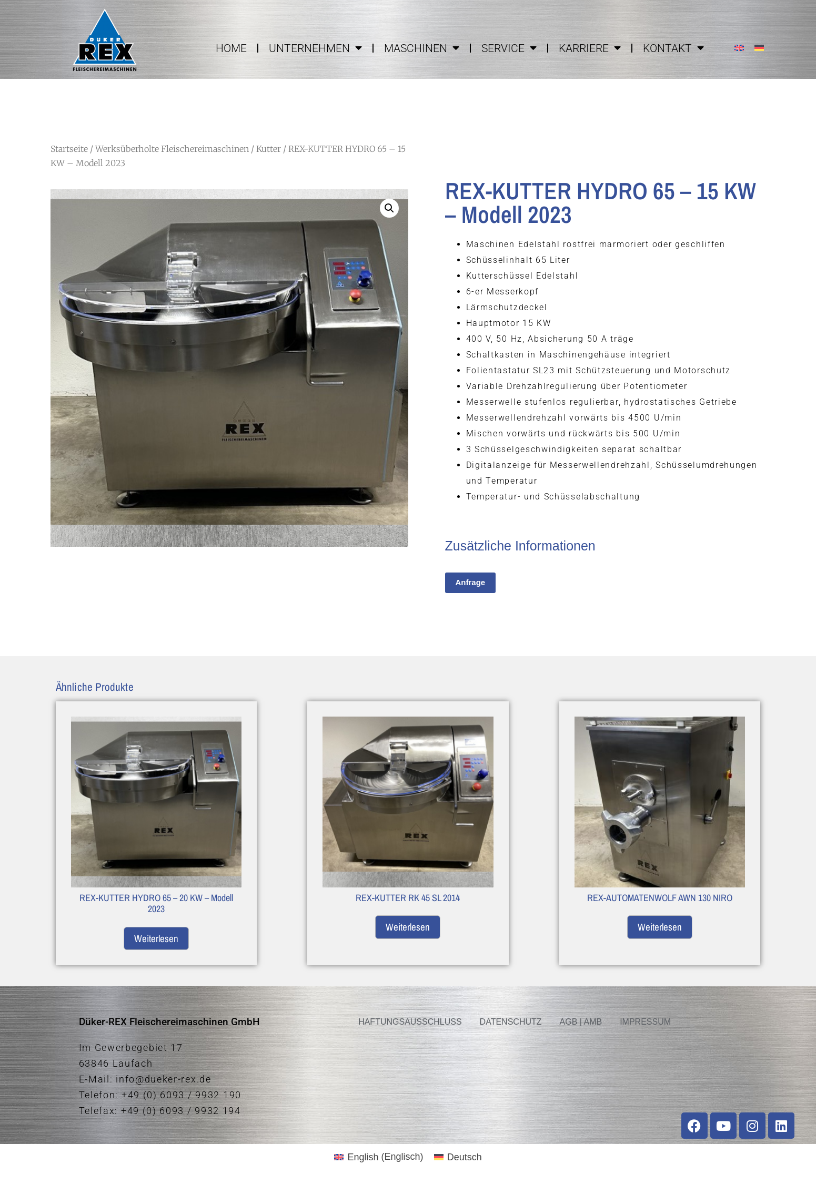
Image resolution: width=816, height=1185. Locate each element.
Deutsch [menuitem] (464, 1157)
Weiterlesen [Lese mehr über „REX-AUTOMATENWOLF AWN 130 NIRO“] (660, 927)
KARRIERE (590, 48)
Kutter (268, 149)
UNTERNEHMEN (315, 48)
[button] (389, 208)
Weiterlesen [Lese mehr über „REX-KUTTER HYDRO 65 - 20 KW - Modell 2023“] (156, 938)
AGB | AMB (581, 1021)
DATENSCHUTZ (511, 1021)
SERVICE (509, 48)
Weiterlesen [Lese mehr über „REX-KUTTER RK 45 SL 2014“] (408, 927)
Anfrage (471, 582)
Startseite (69, 149)
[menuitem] (739, 47)
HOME (231, 48)
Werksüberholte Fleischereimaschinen (172, 149)
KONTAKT (673, 48)
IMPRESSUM (645, 1021)
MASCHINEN (421, 48)
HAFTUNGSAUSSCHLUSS (409, 1021)
